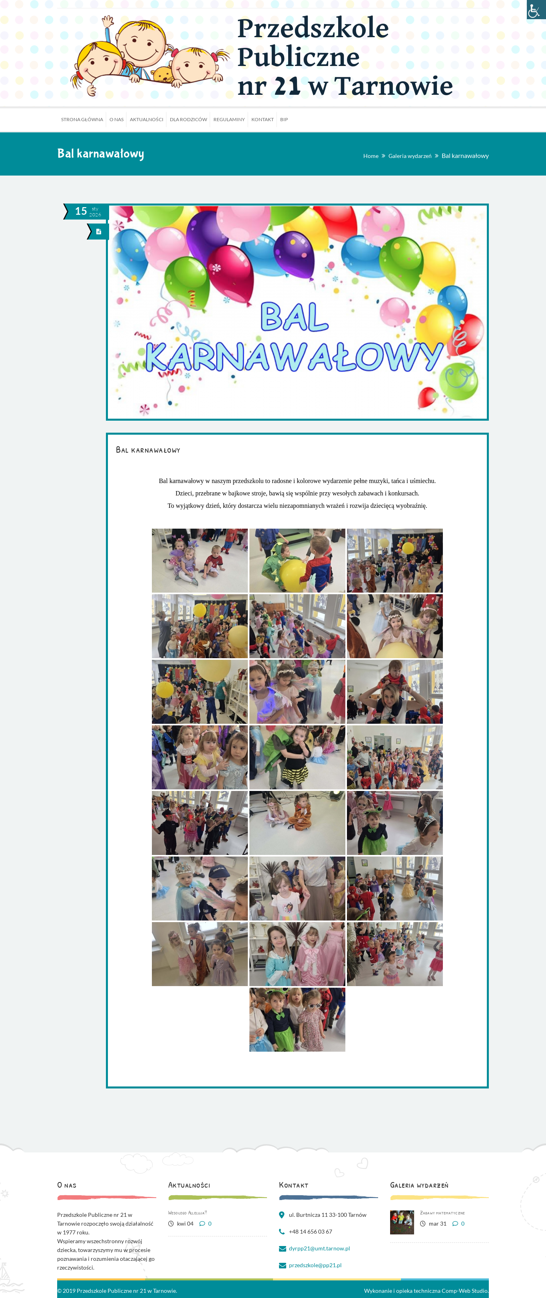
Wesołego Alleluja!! (187, 1212)
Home (371, 155)
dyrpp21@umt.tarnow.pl (319, 1248)
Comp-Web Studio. (465, 1290)
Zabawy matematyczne (442, 1212)
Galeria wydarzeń (410, 155)
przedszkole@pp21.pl (315, 1265)
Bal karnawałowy (148, 449)
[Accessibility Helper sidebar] (536, 9)
